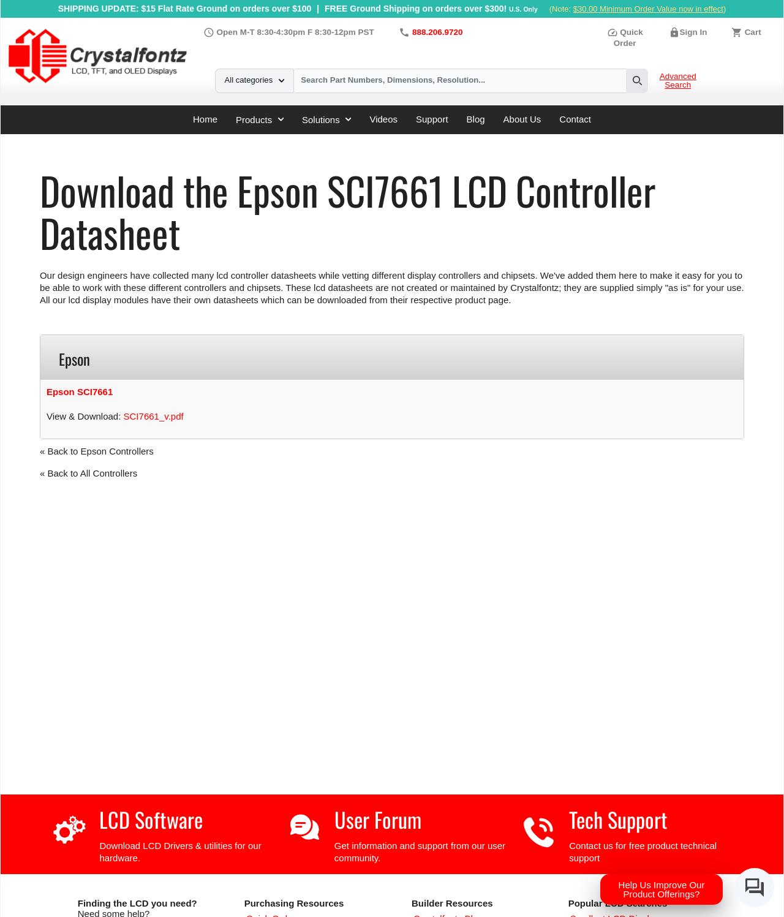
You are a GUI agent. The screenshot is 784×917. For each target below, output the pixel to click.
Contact (575, 119)
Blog (476, 119)
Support (432, 119)
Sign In (693, 32)
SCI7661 (291, 139)
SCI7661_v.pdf (154, 416)
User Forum (377, 819)
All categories (254, 80)
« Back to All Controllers (88, 473)
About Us (522, 119)
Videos (383, 119)
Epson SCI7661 (80, 392)
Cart (753, 32)
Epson (250, 139)
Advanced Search (678, 80)
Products (260, 120)
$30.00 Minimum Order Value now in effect (648, 8)
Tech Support (618, 819)
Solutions (326, 120)
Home (205, 119)
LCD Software (151, 819)
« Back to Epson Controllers (97, 451)
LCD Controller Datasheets (172, 139)
